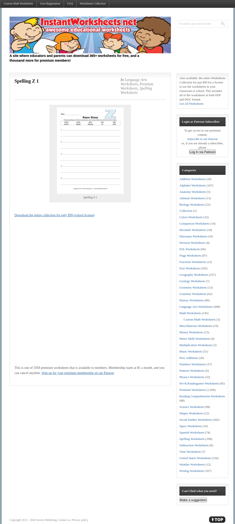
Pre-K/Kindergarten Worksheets (199, 383)
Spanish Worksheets (191, 432)
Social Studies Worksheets (195, 419)
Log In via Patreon (202, 152)
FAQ (70, 3)
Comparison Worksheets (194, 223)
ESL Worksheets (189, 249)
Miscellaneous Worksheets (195, 326)
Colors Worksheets (191, 217)
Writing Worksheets (191, 471)
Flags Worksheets (190, 255)
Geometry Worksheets (193, 287)
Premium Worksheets (137, 86)
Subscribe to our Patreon (202, 139)
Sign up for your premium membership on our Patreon (78, 373)
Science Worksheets (191, 407)
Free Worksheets (189, 268)
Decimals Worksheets (192, 230)
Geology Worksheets (192, 281)
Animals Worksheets (192, 198)
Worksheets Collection (93, 3)
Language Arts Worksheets (134, 82)
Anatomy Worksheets (192, 192)
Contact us (64, 520)
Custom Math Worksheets (18, 3)
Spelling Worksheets (136, 90)
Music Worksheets (190, 351)
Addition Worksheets (192, 179)
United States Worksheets (195, 458)
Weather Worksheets (192, 464)
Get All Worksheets (191, 103)
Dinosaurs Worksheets (193, 236)
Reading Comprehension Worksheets (202, 396)
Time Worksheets (190, 451)
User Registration (50, 3)
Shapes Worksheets (191, 413)
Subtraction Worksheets (194, 445)
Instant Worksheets (90, 35)
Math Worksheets (190, 313)
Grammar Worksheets (192, 294)
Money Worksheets (191, 332)
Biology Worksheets (191, 204)
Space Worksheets (190, 426)
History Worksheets (191, 300)
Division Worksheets (192, 242)
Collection (185, 210)
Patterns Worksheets (191, 370)
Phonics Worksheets (191, 377)
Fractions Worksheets (192, 262)
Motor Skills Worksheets (194, 338)
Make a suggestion (193, 500)
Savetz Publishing (46, 520)
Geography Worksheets (193, 274)
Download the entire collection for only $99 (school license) (54, 215)
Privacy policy (80, 520)
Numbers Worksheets (192, 364)
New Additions (188, 358)
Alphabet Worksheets (192, 185)
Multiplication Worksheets (195, 345)
